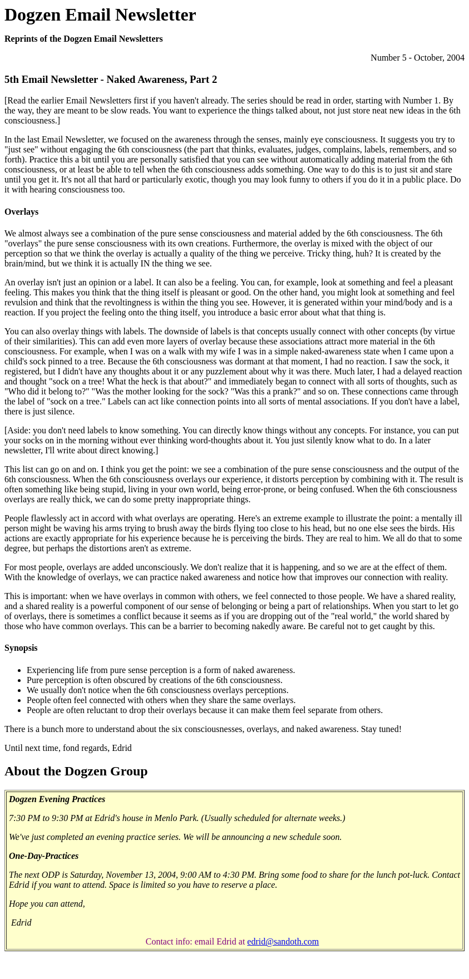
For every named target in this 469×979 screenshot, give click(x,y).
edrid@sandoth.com (283, 941)
